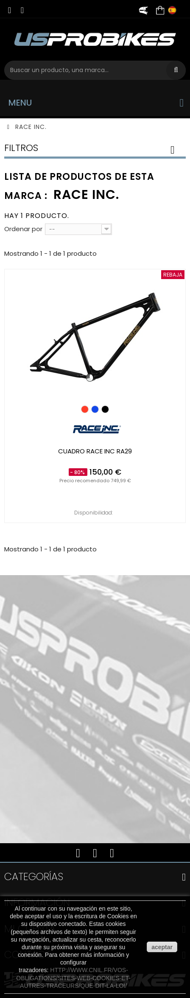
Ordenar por (23, 228)
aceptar (162, 947)
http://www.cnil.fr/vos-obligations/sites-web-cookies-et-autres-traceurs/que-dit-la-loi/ (73, 978)
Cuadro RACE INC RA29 (95, 451)
